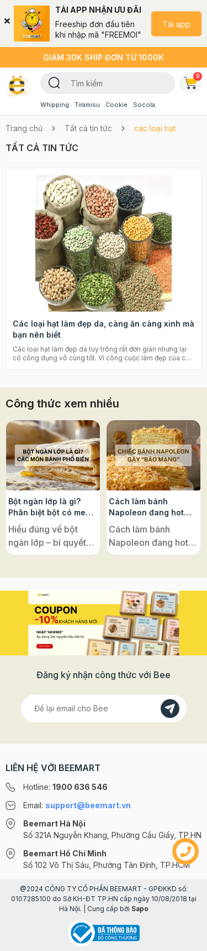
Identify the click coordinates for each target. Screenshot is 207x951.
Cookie (116, 104)
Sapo (139, 909)
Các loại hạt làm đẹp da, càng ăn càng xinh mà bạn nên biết (103, 329)
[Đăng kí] (170, 709)
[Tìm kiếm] (54, 82)
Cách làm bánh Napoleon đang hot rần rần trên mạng (146, 507)
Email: (77, 805)
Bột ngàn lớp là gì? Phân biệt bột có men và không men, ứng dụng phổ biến (49, 507)
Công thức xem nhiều (62, 403)
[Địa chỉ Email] (104, 708)
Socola (144, 104)
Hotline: (65, 787)
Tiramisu (87, 104)
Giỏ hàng (192, 81)
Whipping (54, 104)
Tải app (176, 23)
